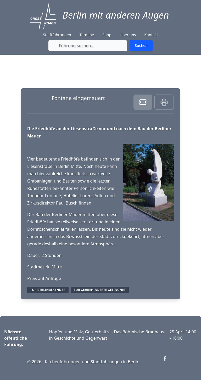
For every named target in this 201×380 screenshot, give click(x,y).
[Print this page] (164, 102)
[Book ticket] (142, 102)
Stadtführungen (57, 34)
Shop (106, 34)
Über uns (128, 34)
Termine (87, 34)
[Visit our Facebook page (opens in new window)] (168, 361)
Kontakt (151, 34)
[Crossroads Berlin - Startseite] (43, 16)
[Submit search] (141, 45)
